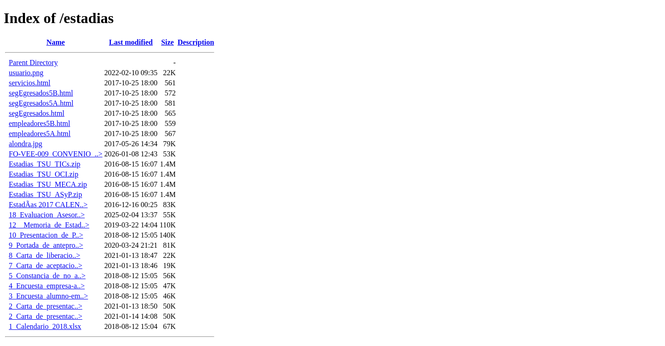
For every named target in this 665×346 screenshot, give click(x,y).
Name (55, 42)
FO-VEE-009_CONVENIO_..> (56, 154)
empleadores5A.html (40, 133)
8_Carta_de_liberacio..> (44, 255)
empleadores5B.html (39, 123)
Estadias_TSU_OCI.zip (44, 174)
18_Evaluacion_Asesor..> (47, 215)
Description (195, 42)
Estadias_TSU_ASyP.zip (45, 194)
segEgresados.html (36, 113)
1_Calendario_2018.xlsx (45, 326)
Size (167, 42)
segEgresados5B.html (41, 93)
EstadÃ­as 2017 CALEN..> (48, 205)
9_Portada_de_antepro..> (46, 245)
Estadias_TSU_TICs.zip (44, 164)
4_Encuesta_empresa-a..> (47, 286)
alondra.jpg (25, 144)
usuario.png (26, 73)
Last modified (131, 42)
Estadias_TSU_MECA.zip (48, 184)
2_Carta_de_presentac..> (45, 306)
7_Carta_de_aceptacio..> (45, 265)
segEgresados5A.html (41, 103)
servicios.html (29, 83)
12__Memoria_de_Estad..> (49, 225)
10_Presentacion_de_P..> (46, 235)
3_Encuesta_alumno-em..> (48, 296)
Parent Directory (33, 62)
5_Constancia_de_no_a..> (47, 276)
